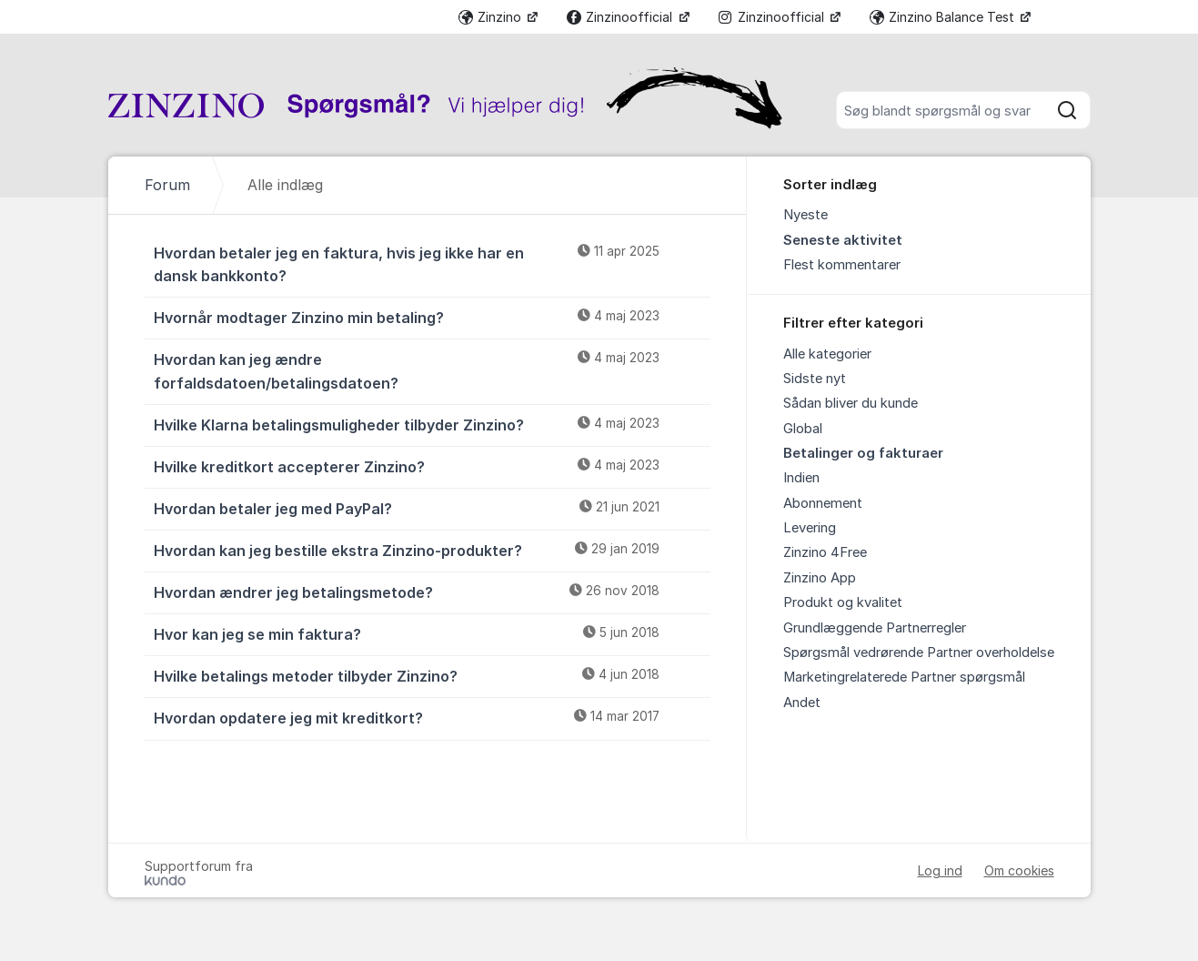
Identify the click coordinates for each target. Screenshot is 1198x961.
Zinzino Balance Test (944, 17)
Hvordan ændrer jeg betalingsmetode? (432, 592)
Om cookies (1019, 870)
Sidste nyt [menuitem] (814, 378)
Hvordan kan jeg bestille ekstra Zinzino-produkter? (432, 550)
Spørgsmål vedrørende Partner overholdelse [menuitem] (918, 652)
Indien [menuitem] (801, 478)
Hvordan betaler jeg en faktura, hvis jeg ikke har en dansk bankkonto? (432, 263)
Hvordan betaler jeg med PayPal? (432, 508)
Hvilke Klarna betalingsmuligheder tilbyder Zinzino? (432, 424)
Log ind (940, 870)
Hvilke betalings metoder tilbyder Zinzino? (432, 675)
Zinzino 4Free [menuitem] (825, 552)
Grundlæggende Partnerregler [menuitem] (874, 628)
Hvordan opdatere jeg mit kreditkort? (432, 717)
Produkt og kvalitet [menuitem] (842, 602)
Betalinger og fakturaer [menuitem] (863, 453)
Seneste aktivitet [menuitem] (842, 240)
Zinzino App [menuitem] (819, 578)
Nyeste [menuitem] (805, 215)
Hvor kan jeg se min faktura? (432, 633)
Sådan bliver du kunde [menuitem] (850, 403)
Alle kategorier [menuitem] (827, 354)
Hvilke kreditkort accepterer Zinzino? (432, 466)
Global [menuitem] (802, 428)
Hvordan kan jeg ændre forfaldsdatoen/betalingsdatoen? (432, 370)
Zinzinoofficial (621, 17)
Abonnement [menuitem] (822, 503)
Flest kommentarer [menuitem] (842, 265)
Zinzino (491, 17)
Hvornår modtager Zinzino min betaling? (432, 317)
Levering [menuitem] (809, 528)
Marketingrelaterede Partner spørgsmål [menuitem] (904, 677)
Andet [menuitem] (801, 702)
